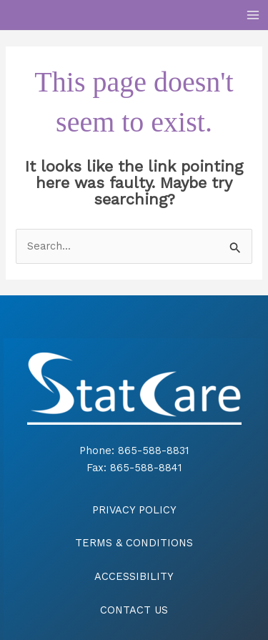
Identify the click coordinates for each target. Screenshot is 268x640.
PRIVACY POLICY (134, 509)
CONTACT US (134, 610)
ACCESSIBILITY (134, 576)
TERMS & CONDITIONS (134, 542)
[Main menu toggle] (253, 15)
